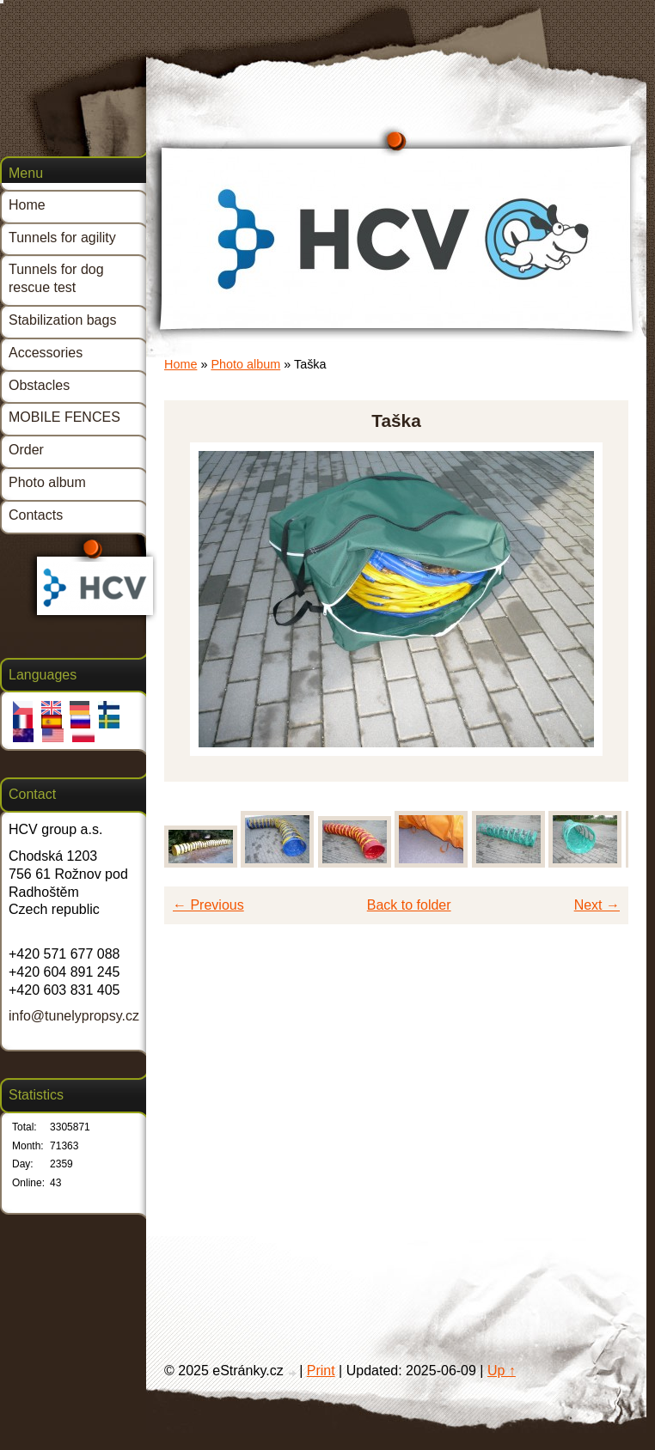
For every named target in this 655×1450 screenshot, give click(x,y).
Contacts (36, 515)
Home (180, 364)
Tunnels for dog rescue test (56, 278)
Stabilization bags (62, 320)
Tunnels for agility (62, 237)
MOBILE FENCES (64, 417)
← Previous (208, 905)
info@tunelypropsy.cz (74, 1015)
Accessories (46, 352)
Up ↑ (501, 1370)
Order (26, 449)
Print (321, 1370)
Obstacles (39, 385)
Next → (597, 905)
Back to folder (409, 905)
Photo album (245, 364)
